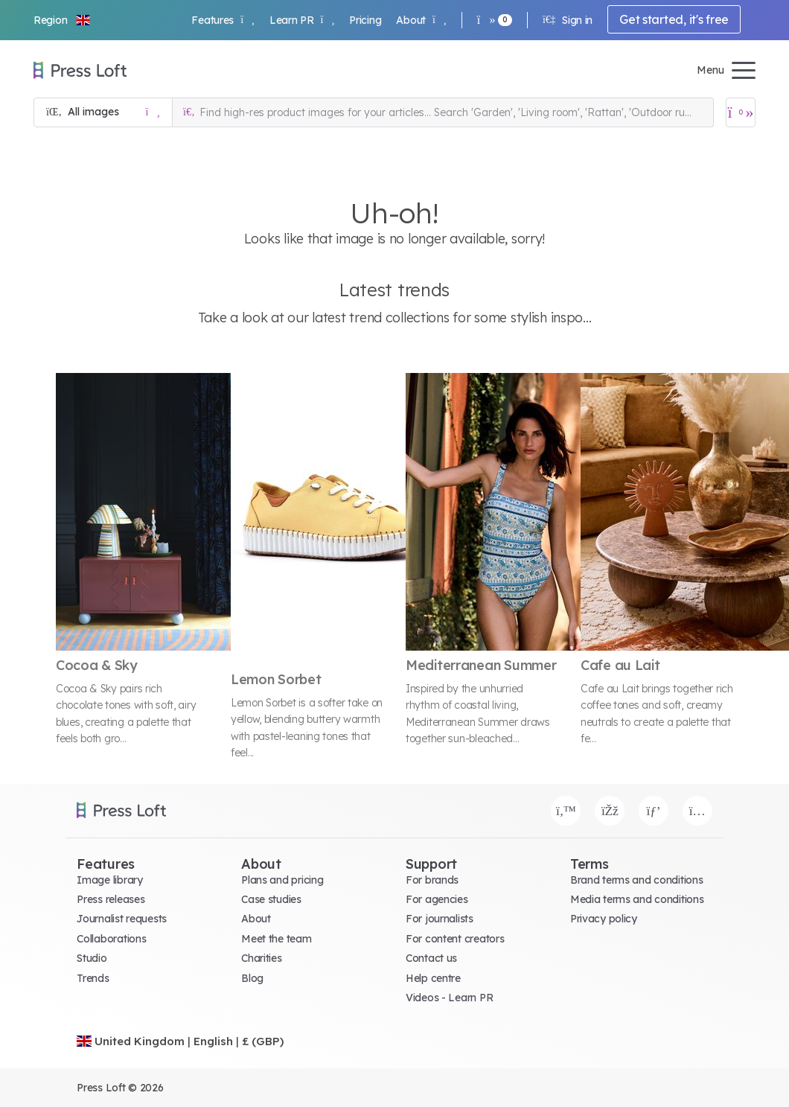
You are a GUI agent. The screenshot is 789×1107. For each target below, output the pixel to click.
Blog (252, 978)
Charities (261, 958)
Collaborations (111, 938)
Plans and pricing (282, 880)
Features (222, 20)
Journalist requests (122, 918)
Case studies (271, 899)
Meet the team (276, 938)
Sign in (567, 20)
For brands (432, 880)
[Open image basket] (741, 112)
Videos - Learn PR (449, 997)
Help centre (433, 978)
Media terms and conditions (637, 899)
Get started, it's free (674, 19)
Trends (93, 978)
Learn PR (301, 20)
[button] (62, 20)
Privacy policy (603, 918)
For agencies (437, 899)
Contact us (431, 958)
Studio (91, 958)
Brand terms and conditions (636, 880)
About (421, 20)
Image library (109, 880)
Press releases (110, 899)
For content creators (455, 938)
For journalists (439, 918)
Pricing (365, 20)
